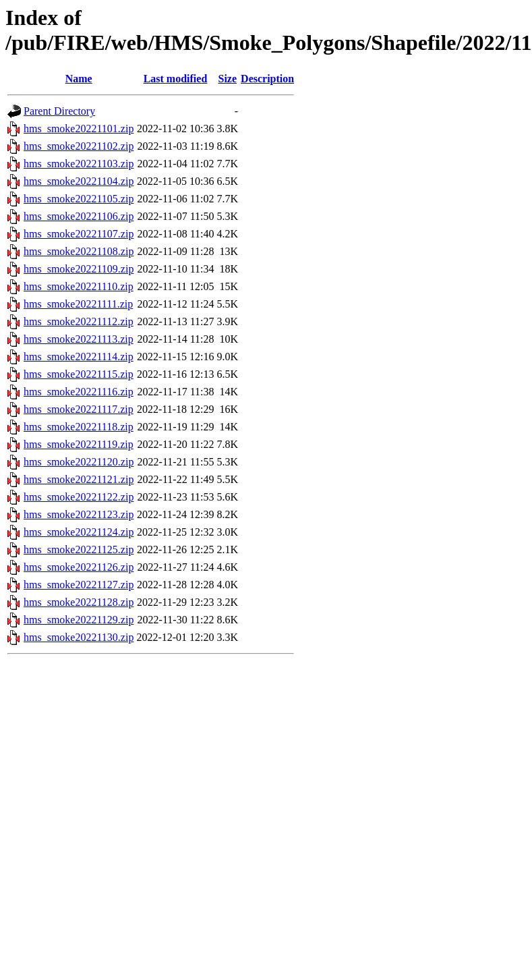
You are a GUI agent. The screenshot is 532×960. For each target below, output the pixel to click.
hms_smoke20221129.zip (79, 619)
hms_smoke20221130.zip (79, 637)
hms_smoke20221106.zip (79, 216)
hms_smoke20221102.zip (79, 146)
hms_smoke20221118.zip (79, 426)
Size (227, 78)
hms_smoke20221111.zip (78, 304)
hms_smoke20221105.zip (79, 198)
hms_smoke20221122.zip (79, 497)
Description (267, 78)
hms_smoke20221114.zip (79, 356)
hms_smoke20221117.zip (79, 409)
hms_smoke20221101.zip (79, 128)
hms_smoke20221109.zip (79, 269)
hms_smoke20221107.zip (79, 233)
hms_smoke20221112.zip (79, 321)
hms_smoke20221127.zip (79, 584)
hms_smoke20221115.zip (79, 374)
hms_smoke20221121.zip (79, 479)
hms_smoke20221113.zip (79, 339)
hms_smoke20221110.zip (79, 286)
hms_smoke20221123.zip (79, 514)
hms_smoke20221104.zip (79, 181)
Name (78, 78)
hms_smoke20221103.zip (79, 163)
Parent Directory (59, 111)
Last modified (176, 78)
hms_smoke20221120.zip (79, 462)
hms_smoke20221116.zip (79, 391)
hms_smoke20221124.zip (79, 532)
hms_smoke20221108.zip (79, 251)
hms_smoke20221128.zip (79, 602)
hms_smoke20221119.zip (79, 444)
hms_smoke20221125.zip (79, 549)
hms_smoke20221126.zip (79, 567)
